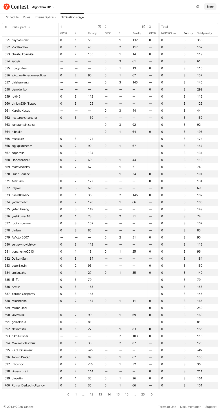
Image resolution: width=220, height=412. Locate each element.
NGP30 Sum (170, 33)
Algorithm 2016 (42, 7)
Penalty (94, 33)
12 (91, 394)
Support (210, 406)
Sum (189, 33)
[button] (21, 27)
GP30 (65, 33)
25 (143, 394)
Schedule (12, 17)
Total (166, 26)
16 (126, 394)
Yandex (28, 406)
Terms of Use (167, 406)
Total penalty (206, 33)
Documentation (190, 406)
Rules (26, 17)
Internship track (45, 17)
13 (100, 394)
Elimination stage (72, 17)
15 (118, 394)
